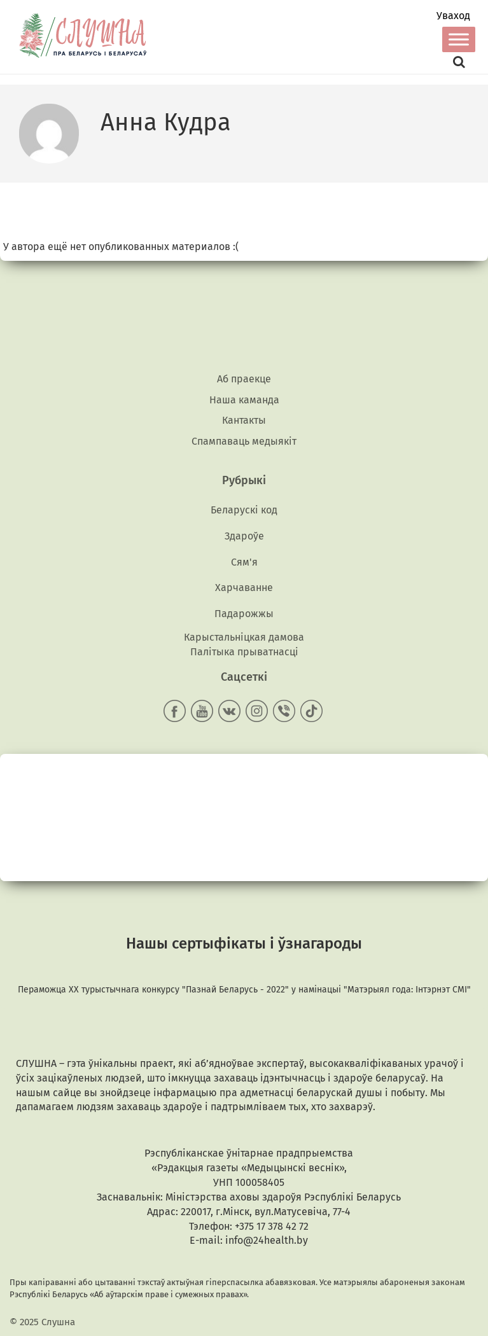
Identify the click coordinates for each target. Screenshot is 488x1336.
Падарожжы (244, 614)
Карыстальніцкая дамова (244, 637)
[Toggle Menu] (459, 39)
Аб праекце (244, 379)
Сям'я (244, 562)
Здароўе (244, 536)
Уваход (453, 15)
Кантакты (244, 420)
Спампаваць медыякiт (244, 441)
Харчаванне (244, 587)
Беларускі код (244, 510)
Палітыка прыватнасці (244, 652)
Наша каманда (244, 400)
